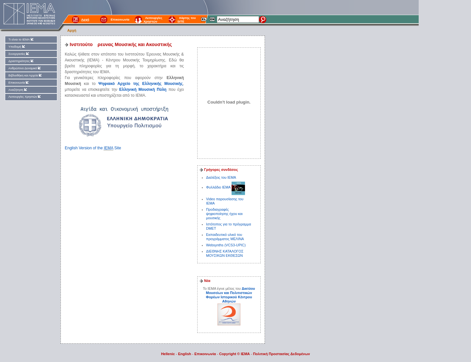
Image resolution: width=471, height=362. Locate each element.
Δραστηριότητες (21, 61)
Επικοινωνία (120, 19)
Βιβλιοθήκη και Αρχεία (26, 75)
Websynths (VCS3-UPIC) (226, 245)
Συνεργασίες (19, 54)
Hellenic (168, 354)
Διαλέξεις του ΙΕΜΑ (221, 177)
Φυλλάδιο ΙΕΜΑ (219, 187)
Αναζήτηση (18, 89)
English (184, 354)
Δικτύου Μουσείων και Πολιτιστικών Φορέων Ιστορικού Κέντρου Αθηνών (230, 295)
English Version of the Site (93, 148)
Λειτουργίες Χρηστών (153, 19)
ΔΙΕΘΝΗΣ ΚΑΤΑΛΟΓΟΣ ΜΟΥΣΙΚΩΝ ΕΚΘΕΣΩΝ (224, 253)
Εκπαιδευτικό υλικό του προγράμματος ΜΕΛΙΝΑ (225, 237)
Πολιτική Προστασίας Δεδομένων (281, 354)
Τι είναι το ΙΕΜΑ (21, 39)
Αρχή (71, 30)
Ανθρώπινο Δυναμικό (25, 68)
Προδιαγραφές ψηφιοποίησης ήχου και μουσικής (224, 213)
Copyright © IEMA (234, 354)
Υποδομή (17, 46)
